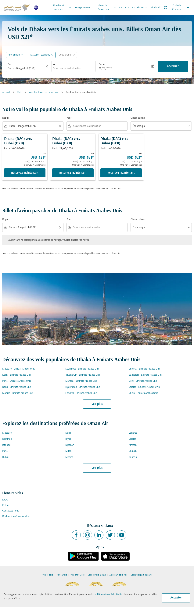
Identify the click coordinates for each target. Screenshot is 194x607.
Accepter (176, 597)
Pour (68, 118)
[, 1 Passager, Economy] (39, 55)
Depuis (5, 118)
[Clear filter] (60, 126)
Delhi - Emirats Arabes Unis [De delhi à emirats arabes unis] (143, 381)
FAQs (5, 499)
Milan (68, 451)
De (9, 64)
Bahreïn (133, 457)
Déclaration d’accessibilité (16, 516)
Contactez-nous (10, 510)
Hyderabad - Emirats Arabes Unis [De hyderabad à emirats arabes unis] (82, 387)
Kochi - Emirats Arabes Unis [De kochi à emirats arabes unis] (16, 375)
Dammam (7, 439)
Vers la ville (62, 575)
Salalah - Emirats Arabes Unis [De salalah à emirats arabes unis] (144, 387)
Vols (19, 92)
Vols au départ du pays (141, 575)
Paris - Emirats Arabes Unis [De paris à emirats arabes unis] (16, 381)
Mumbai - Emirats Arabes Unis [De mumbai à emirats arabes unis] (81, 381)
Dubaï (5, 457)
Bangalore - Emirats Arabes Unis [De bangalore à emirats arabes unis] (146, 375)
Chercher (173, 66)
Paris (5, 451)
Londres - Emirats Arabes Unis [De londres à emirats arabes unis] (81, 393)
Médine (69, 457)
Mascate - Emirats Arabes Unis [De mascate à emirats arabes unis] (18, 368)
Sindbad (155, 7)
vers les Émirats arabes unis (43, 92)
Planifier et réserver (63, 7)
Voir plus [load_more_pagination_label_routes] (97, 404)
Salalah (132, 439)
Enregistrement (83, 7)
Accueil (6, 92)
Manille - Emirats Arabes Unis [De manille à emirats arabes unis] (17, 393)
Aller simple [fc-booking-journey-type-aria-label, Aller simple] (14, 54)
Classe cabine (138, 118)
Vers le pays (47, 575)
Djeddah (69, 445)
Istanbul (6, 445)
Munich (133, 451)
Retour (5, 505)
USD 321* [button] (20, 37)
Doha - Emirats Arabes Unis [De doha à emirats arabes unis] (16, 387)
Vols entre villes (77, 575)
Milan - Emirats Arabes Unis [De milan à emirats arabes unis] (143, 393)
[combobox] (26, 68)
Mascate (7, 433)
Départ (102, 64)
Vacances (124, 7)
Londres (133, 433)
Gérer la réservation (107, 7)
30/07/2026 (105, 68)
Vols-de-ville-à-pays (97, 575)
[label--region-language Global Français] (177, 7)
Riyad (68, 439)
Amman (133, 445)
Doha (68, 433)
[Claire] (47, 66)
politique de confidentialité (108, 594)
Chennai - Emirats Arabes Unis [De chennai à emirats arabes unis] (144, 368)
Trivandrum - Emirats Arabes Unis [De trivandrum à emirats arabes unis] (82, 375)
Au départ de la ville (118, 575)
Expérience (140, 7)
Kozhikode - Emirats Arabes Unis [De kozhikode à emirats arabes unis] (82, 368)
